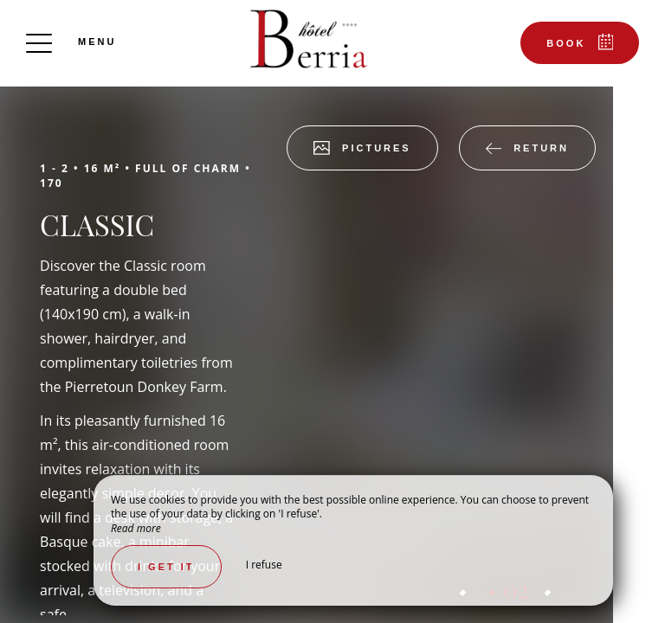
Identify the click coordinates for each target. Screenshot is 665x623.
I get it (166, 567)
